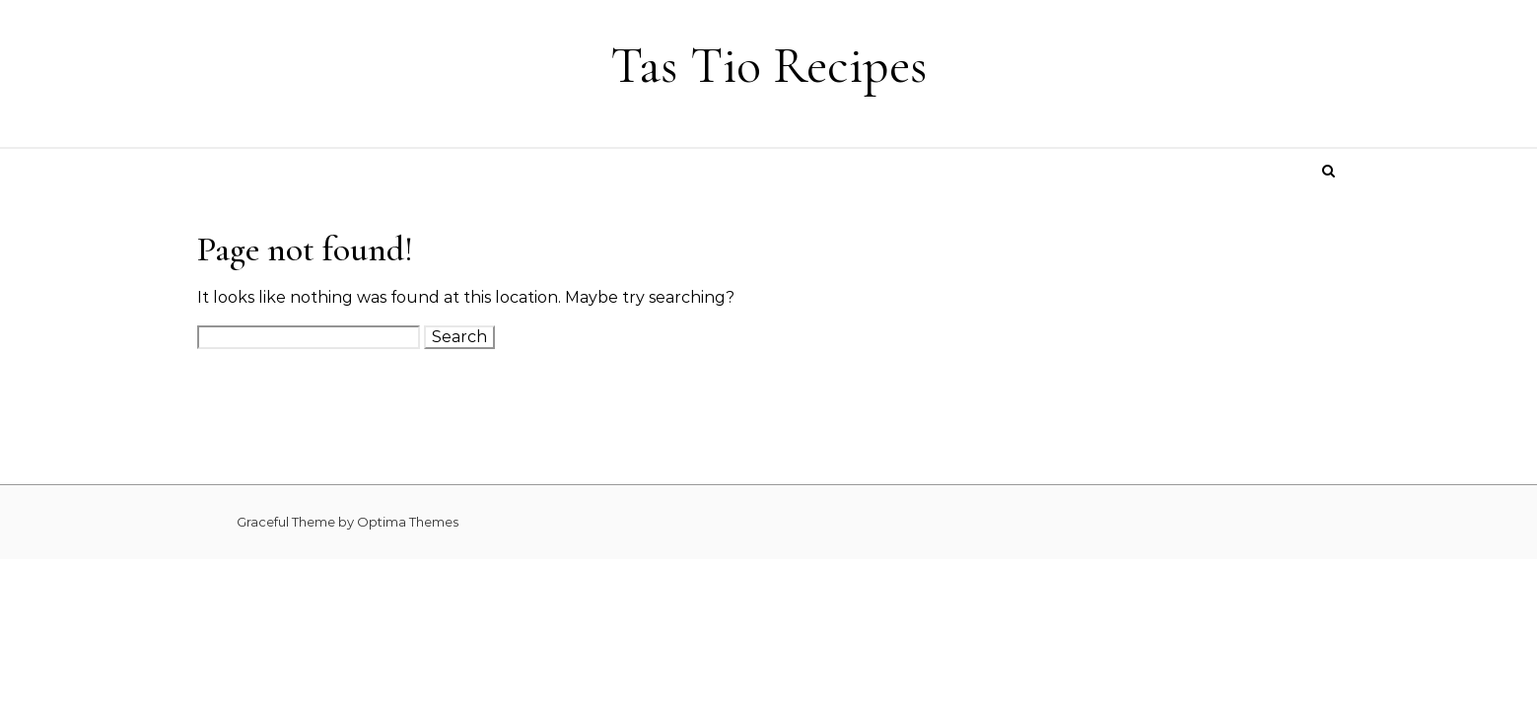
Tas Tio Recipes (769, 66)
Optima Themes (407, 522)
